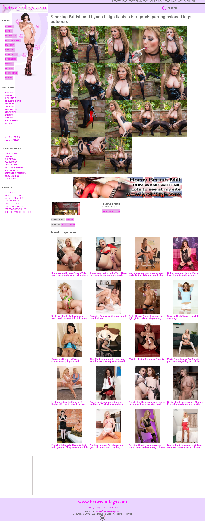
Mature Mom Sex (14, 198)
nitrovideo (11, 192)
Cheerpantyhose (14, 206)
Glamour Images (14, 201)
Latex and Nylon (14, 203)
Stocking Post (13, 195)
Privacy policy (93, 507)
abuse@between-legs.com (108, 511)
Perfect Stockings (15, 209)
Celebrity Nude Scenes (18, 212)
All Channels (12, 140)
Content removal (110, 507)
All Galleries (12, 137)
